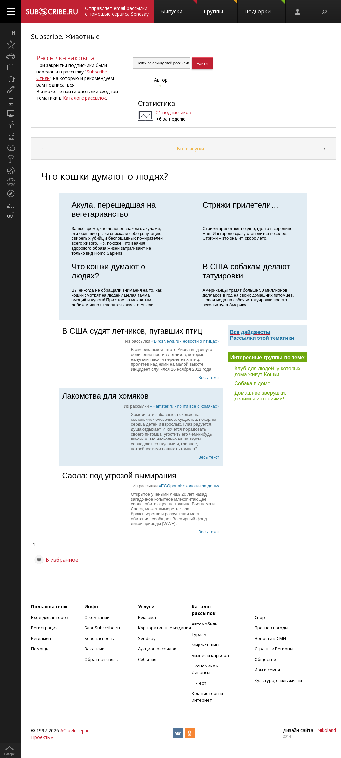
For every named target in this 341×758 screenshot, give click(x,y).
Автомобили (205, 624)
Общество (265, 659)
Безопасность (99, 638)
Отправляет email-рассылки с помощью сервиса (117, 11)
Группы (220, 7)
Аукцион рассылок (157, 649)
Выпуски (179, 7)
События (147, 659)
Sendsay (147, 638)
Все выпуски (190, 148)
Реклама (147, 617)
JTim (158, 85)
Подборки (264, 7)
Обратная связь (101, 659)
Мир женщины (207, 645)
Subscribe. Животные (65, 36)
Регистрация (44, 628)
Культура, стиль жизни (278, 680)
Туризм (199, 634)
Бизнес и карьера (210, 655)
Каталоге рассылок (84, 98)
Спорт (261, 617)
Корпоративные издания (164, 628)
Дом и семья (267, 670)
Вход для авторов (49, 617)
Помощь (39, 649)
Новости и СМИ (270, 638)
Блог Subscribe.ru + (104, 628)
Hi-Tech (199, 683)
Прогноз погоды (271, 628)
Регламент (42, 638)
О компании (97, 617)
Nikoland (326, 730)
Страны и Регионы (274, 649)
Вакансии (94, 649)
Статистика (156, 103)
